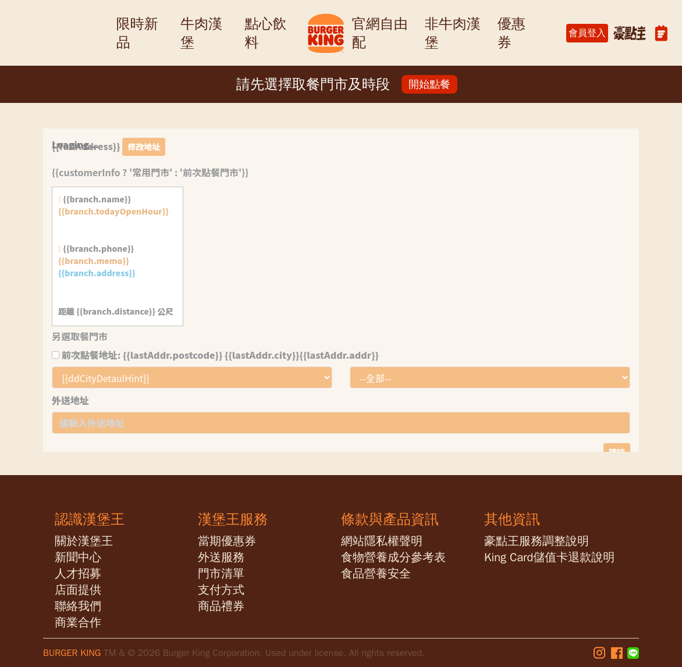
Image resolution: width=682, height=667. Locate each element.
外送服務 (221, 557)
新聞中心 (78, 557)
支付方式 (221, 590)
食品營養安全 (376, 573)
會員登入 (587, 33)
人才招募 (78, 573)
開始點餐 (429, 84)
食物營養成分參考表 (393, 557)
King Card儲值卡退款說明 (549, 557)
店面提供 (78, 590)
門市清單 (221, 573)
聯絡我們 (78, 606)
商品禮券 (221, 606)
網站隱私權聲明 (381, 541)
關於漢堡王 (84, 541)
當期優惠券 (227, 541)
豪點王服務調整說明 (536, 541)
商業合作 (78, 622)
